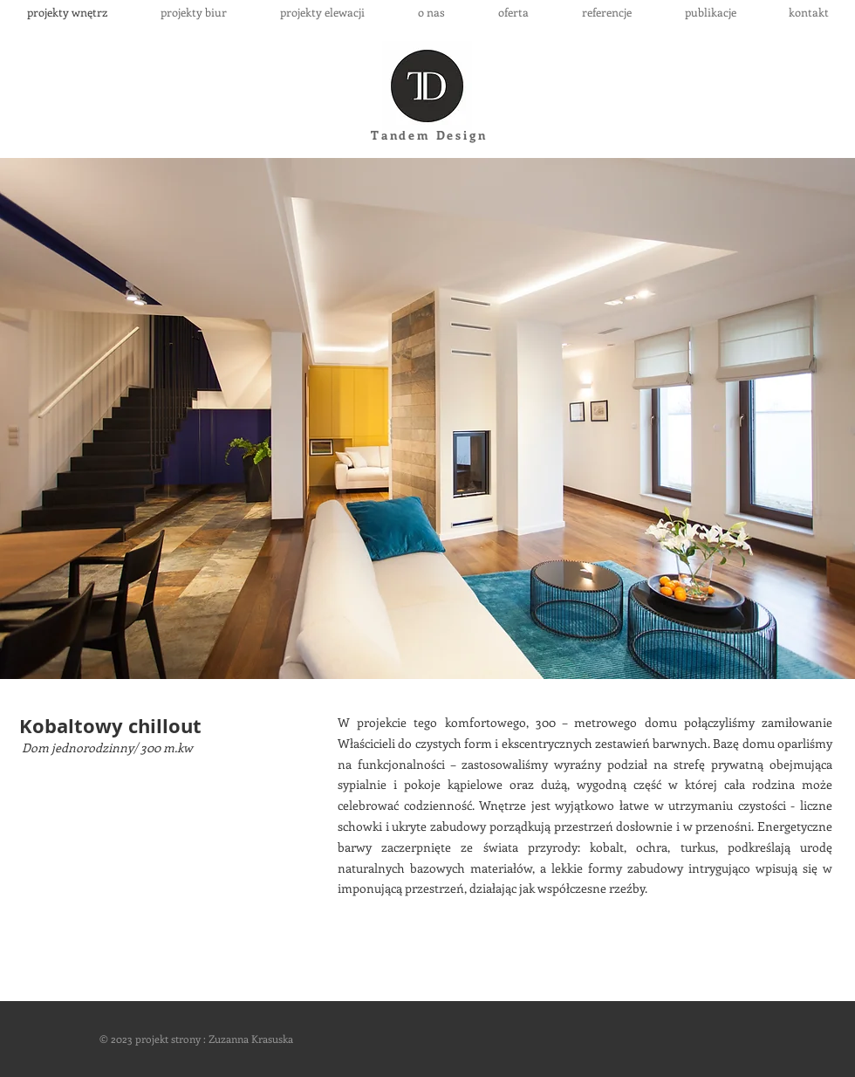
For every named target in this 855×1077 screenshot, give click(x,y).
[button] (427, 418)
